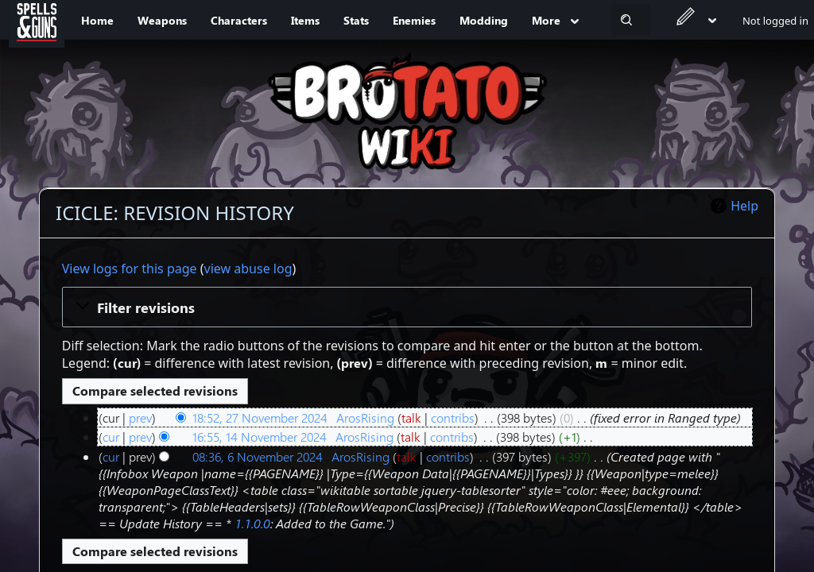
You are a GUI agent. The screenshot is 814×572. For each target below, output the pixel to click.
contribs (453, 417)
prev (140, 417)
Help (744, 206)
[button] (407, 306)
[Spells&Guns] (36, 20)
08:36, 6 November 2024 (257, 456)
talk (411, 417)
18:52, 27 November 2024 (260, 417)
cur (111, 436)
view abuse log (248, 268)
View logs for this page (129, 268)
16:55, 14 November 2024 (259, 436)
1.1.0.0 (252, 523)
